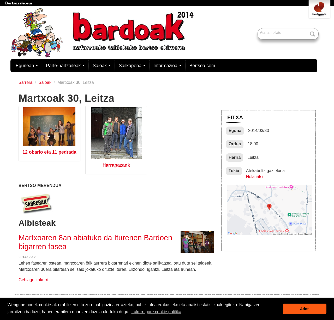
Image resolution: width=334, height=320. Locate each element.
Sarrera (25, 82)
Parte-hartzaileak (65, 65)
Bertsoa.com (202, 65)
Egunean (27, 65)
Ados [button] (304, 309)
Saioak (102, 65)
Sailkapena (132, 65)
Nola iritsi (254, 176)
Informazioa (167, 65)
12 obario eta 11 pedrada (49, 152)
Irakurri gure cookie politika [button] (156, 312)
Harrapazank (116, 165)
